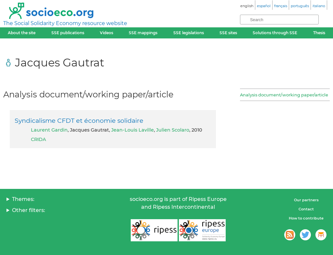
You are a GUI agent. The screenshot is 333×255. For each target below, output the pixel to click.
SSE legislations (188, 32)
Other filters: (28, 210)
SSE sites (228, 32)
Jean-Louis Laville (132, 130)
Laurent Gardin (49, 130)
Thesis (319, 32)
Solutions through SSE (275, 32)
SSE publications (67, 32)
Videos (106, 32)
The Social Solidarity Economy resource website (65, 23)
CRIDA (38, 139)
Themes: (23, 199)
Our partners (306, 200)
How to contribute (306, 218)
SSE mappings (143, 32)
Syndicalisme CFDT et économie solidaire (79, 120)
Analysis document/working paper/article (284, 94)
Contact (306, 209)
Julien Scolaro (172, 130)
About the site (21, 32)
